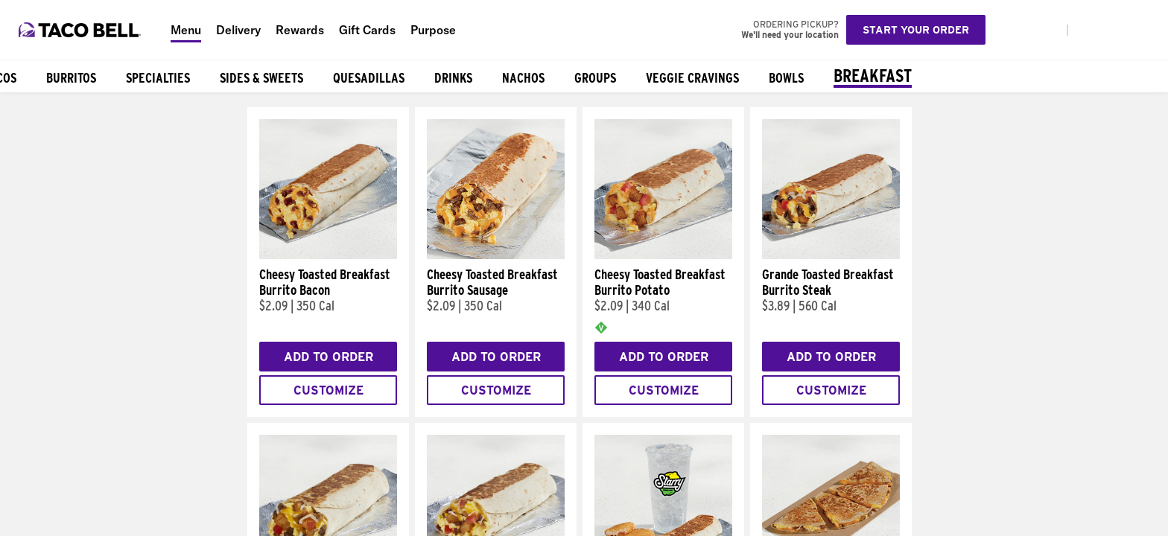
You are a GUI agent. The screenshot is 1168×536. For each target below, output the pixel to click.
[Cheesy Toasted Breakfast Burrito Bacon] (328, 255)
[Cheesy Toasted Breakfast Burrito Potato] (663, 255)
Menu (186, 29)
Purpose (433, 29)
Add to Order (328, 357)
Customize (328, 390)
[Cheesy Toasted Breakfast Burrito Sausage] (496, 255)
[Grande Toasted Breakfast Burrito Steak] (831, 255)
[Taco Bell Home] (81, 29)
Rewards (300, 29)
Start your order (916, 30)
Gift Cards (367, 29)
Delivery (238, 29)
